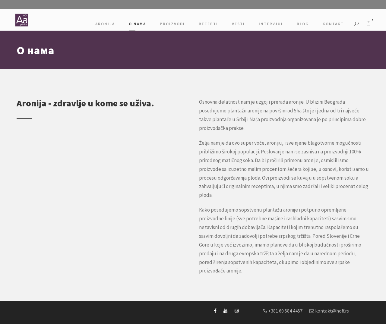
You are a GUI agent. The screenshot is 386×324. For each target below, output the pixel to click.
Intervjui (271, 24)
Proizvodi (172, 24)
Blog (303, 24)
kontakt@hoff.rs (332, 311)
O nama (137, 24)
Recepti (208, 24)
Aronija (105, 24)
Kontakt (333, 24)
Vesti (238, 24)
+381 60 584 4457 (285, 311)
